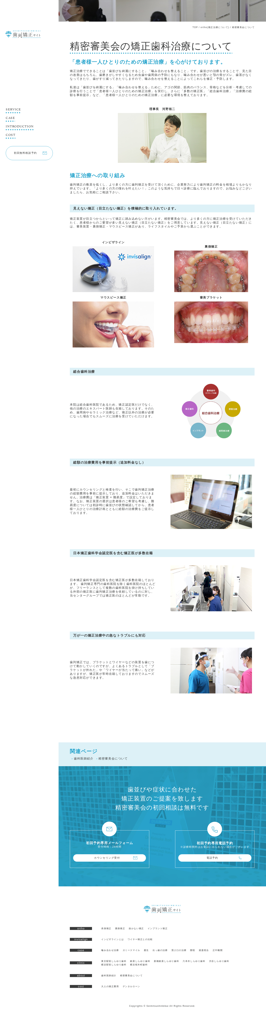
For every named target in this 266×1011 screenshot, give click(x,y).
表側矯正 (106, 928)
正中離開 (218, 950)
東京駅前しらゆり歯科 (113, 961)
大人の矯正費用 (110, 986)
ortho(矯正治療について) (215, 27)
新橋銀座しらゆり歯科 (166, 961)
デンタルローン (131, 986)
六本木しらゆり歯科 (194, 961)
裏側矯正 (120, 928)
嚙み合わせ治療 (110, 950)
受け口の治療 (179, 950)
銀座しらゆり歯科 (140, 961)
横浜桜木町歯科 (139, 964)
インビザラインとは (112, 939)
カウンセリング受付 (107, 857)
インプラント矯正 (158, 928)
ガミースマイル (131, 950)
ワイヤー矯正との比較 (140, 939)
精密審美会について (112, 758)
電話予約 (212, 857)
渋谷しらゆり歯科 (219, 961)
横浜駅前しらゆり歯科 (113, 964)
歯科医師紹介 (82, 758)
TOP (195, 27)
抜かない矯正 (136, 928)
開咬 (192, 950)
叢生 (146, 950)
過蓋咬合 (204, 950)
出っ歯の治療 (160, 950)
